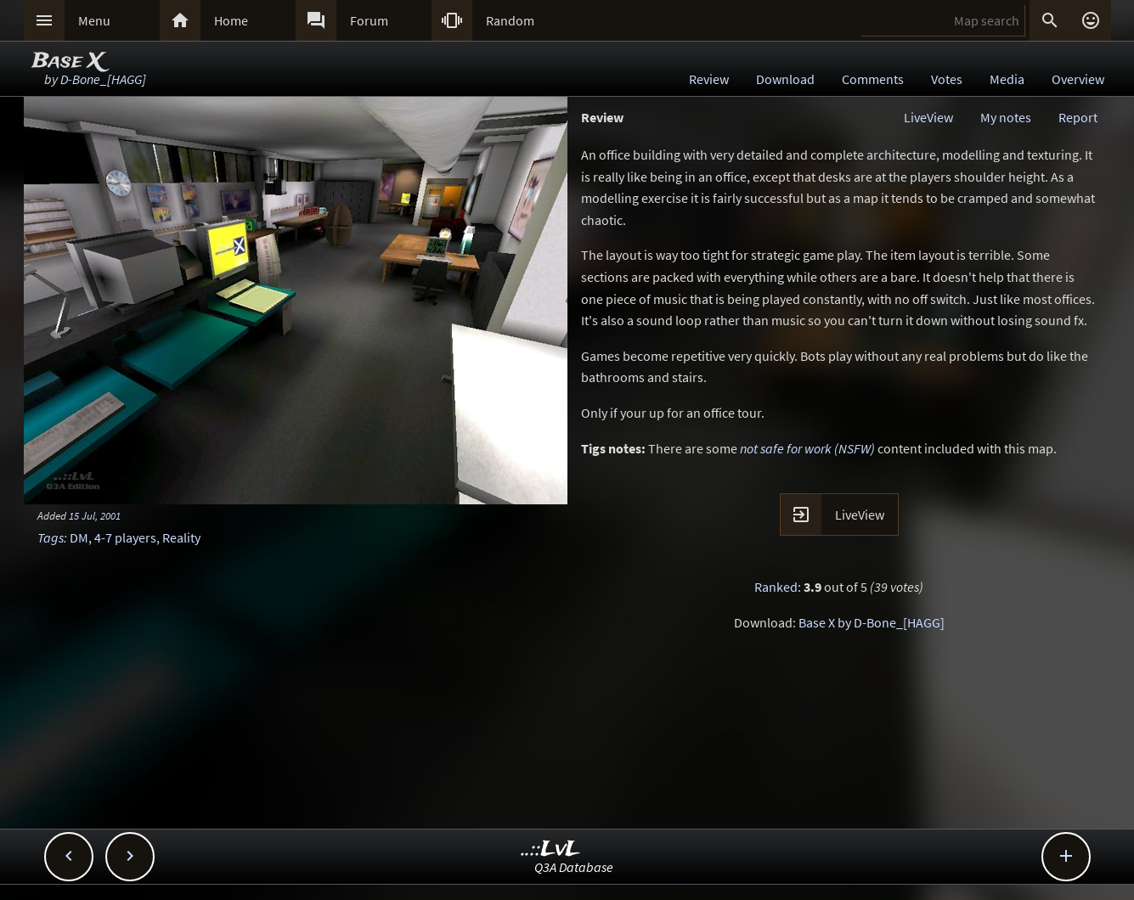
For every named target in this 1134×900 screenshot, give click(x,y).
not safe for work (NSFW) (807, 448)
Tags (50, 537)
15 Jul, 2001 (95, 515)
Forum (369, 20)
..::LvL (550, 849)
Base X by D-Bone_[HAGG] (871, 622)
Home (231, 20)
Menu (94, 20)
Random (510, 20)
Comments (873, 78)
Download (785, 78)
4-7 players (125, 537)
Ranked (776, 586)
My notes (1005, 117)
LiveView (928, 117)
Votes (946, 78)
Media (1007, 78)
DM (79, 537)
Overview (1078, 78)
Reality (181, 537)
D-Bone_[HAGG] (103, 78)
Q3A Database (573, 866)
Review (709, 78)
